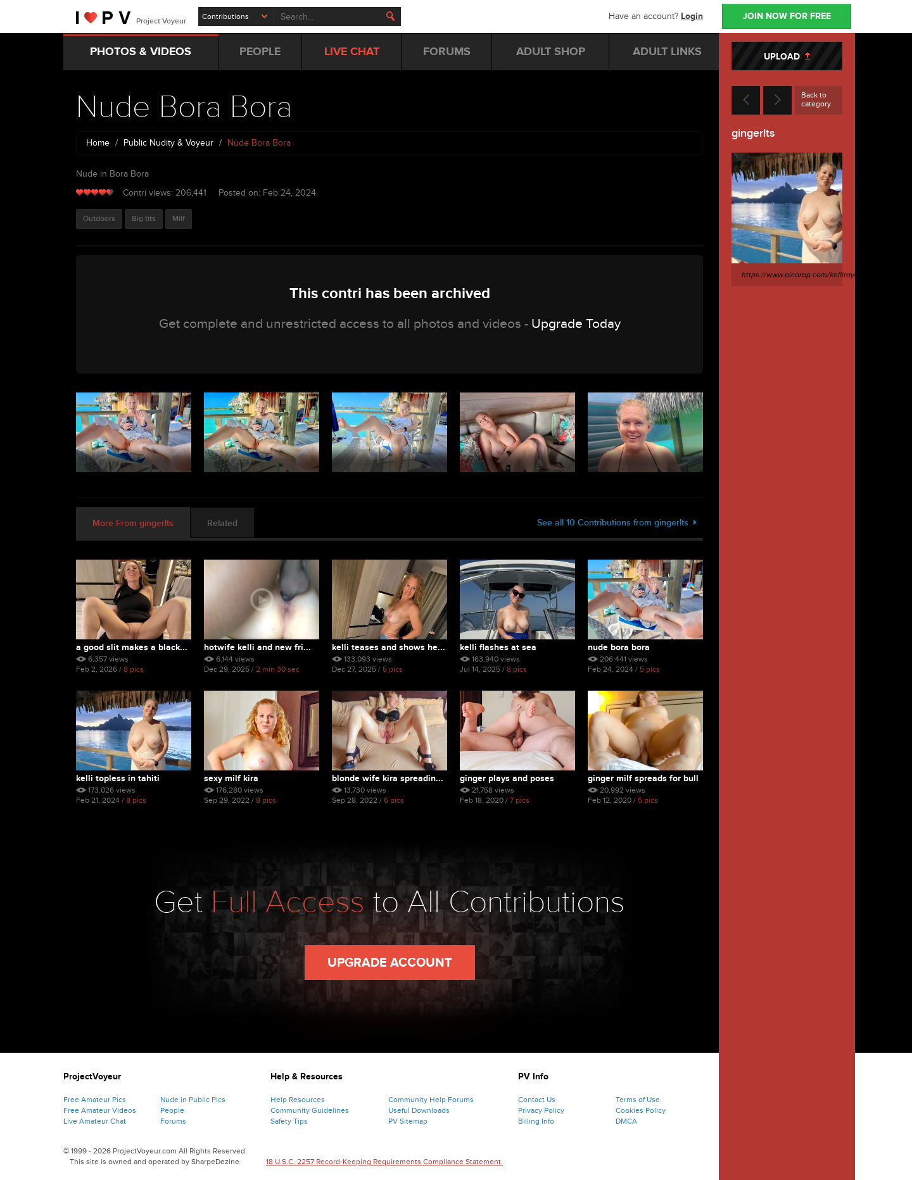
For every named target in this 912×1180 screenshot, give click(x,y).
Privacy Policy (541, 1110)
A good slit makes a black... (131, 647)
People (172, 1110)
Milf (178, 218)
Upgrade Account (389, 962)
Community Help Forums (431, 1099)
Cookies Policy (641, 1110)
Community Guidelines (309, 1110)
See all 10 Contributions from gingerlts (617, 522)
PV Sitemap (408, 1121)
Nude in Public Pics (192, 1099)
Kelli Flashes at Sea (498, 647)
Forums (173, 1121)
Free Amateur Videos (99, 1110)
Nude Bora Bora (619, 647)
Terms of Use (638, 1099)
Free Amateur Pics (94, 1099)
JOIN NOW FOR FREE (787, 16)
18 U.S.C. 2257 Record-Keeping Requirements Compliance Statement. (384, 1161)
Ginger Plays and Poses (507, 778)
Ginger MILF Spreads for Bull (643, 778)
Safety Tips (289, 1121)
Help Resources (297, 1099)
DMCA (626, 1121)
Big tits (144, 218)
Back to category (816, 99)
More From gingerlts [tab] (133, 523)
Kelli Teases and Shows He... (388, 647)
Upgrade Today (576, 324)
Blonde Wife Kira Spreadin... (387, 778)
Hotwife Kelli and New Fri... (257, 647)
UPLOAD (787, 56)
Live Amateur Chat (94, 1121)
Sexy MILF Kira (231, 778)
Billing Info (536, 1121)
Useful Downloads (419, 1110)
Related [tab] (222, 523)
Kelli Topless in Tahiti (118, 778)
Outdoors (99, 218)
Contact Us (536, 1099)
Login (692, 16)
